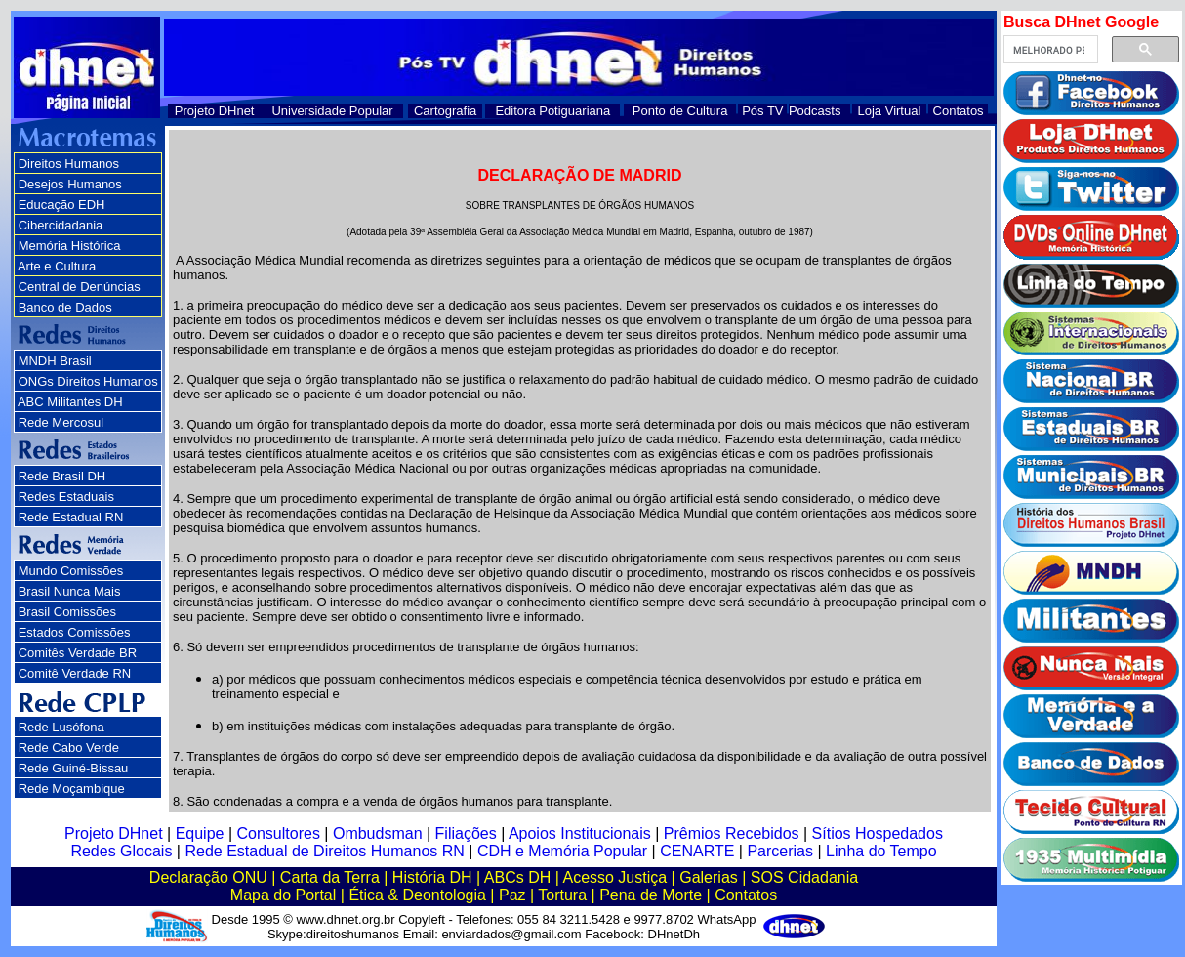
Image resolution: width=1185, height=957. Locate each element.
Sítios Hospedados (877, 833)
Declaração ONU (208, 877)
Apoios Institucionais (580, 833)
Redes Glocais (121, 851)
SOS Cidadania (804, 877)
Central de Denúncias (80, 286)
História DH (432, 877)
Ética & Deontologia (417, 895)
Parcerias (780, 851)
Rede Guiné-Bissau (74, 768)
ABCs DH (517, 877)
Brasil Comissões (67, 611)
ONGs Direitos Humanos (88, 381)
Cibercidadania (61, 225)
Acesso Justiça (614, 877)
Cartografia (445, 111)
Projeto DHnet (215, 111)
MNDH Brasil (55, 361)
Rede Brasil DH (62, 476)
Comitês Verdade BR (78, 652)
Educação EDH (62, 204)
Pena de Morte (650, 895)
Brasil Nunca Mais (70, 591)
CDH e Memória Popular (562, 851)
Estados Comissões (75, 632)
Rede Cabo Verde (69, 747)
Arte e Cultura (57, 266)
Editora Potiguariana (552, 111)
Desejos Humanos (70, 184)
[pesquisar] (1048, 50)
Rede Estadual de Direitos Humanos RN (324, 851)
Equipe (200, 833)
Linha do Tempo (881, 851)
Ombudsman (378, 833)
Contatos (958, 111)
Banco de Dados (65, 307)
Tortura (562, 895)
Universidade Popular (331, 111)
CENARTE (697, 851)
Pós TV (762, 111)
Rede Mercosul (61, 422)
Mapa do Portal (283, 895)
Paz (512, 895)
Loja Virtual (889, 111)
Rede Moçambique (72, 788)
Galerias (708, 877)
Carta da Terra (330, 877)
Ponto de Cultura (680, 111)
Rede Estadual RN (71, 517)
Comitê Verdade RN (75, 673)
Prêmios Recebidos (731, 833)
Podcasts (814, 111)
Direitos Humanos (69, 163)
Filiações (466, 833)
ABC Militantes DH (70, 402)
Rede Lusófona (61, 727)
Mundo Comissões (71, 570)
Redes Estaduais (66, 496)
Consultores (278, 833)
